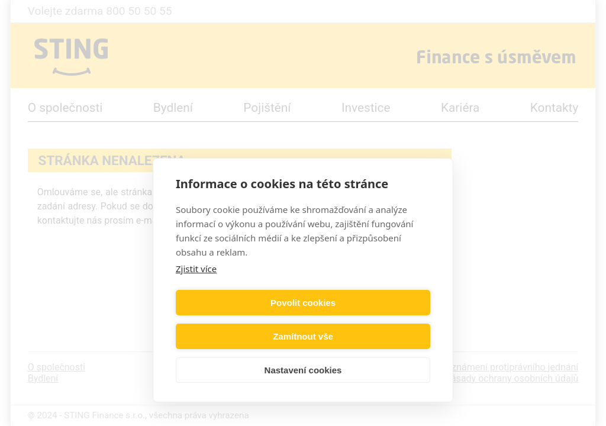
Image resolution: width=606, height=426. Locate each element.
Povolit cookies (237, 336)
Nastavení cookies (303, 370)
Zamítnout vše (369, 336)
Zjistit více (196, 302)
